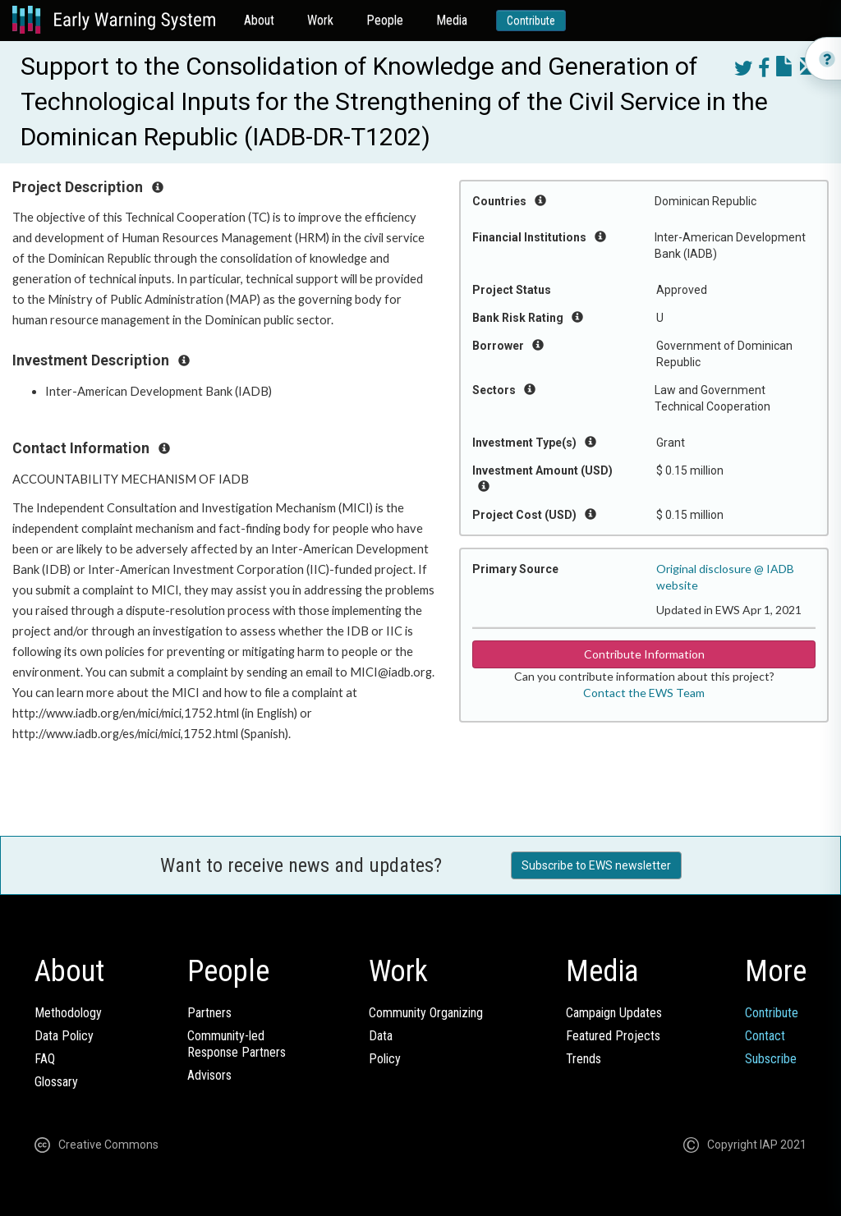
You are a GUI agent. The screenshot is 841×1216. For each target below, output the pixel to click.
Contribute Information (644, 654)
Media (451, 20)
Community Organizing (426, 1013)
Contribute (531, 20)
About (259, 20)
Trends (583, 1059)
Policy (385, 1059)
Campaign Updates (614, 1013)
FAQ (44, 1059)
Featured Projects (613, 1036)
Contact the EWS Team (644, 693)
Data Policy (64, 1036)
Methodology (68, 1013)
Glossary (56, 1082)
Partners (209, 1013)
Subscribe (771, 1059)
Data (381, 1036)
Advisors (209, 1075)
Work (320, 20)
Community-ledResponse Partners (236, 1044)
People (384, 20)
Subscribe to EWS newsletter (596, 865)
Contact (765, 1036)
